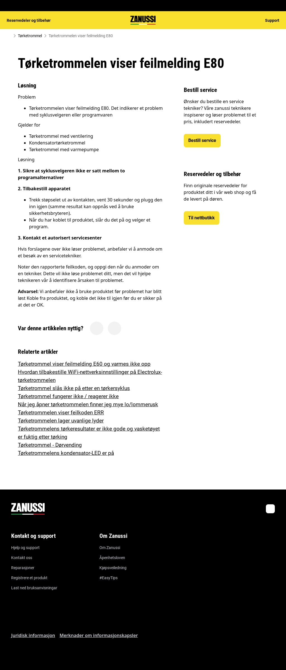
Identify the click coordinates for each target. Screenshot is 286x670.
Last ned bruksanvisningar (34, 588)
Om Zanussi (109, 547)
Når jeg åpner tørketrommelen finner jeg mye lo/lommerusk (88, 404)
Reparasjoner (22, 568)
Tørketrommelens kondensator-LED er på (66, 453)
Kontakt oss (21, 557)
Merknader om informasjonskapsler (98, 635)
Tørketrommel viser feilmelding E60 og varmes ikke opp (84, 364)
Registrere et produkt (29, 578)
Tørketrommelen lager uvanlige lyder (61, 420)
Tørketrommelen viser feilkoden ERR (61, 412)
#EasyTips (108, 578)
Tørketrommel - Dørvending (50, 445)
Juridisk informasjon (33, 635)
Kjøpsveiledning (113, 568)
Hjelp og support (25, 547)
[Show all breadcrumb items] (9, 36)
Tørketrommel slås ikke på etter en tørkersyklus (74, 388)
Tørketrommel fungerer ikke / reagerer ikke (68, 396)
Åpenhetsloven (112, 557)
